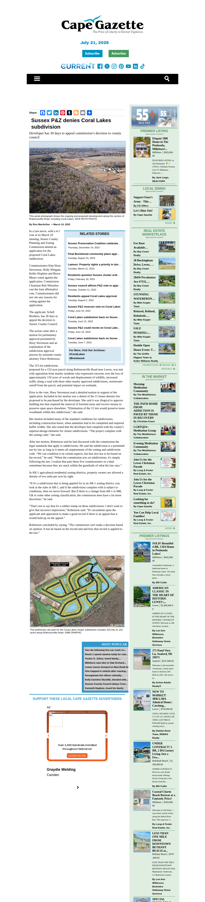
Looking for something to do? (144, 500)
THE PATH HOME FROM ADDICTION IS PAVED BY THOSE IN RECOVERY (145, 410)
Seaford (156, 661)
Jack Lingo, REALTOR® (160, 179)
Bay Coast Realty (141, 253)
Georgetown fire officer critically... (104, 675)
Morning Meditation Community (140, 387)
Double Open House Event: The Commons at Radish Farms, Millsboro (144, 348)
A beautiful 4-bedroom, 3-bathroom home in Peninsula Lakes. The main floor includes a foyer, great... (163, 571)
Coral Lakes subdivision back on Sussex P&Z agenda (101, 317)
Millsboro (157, 152)
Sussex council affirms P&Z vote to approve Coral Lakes (103, 285)
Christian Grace (146, 421)
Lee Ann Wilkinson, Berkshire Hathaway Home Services (161, 637)
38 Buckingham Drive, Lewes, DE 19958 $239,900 (144, 263)
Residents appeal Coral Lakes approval (92, 296)
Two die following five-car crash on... (105, 650)
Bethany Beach (159, 854)
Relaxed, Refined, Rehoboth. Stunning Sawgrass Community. (144, 314)
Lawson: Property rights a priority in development (99, 264)
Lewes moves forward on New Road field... (109, 667)
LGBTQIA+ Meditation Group (144, 428)
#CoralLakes (77, 354)
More (168, 223)
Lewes (155, 605)
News (167, 365)
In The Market (154, 376)
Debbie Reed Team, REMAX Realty (161, 734)
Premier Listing (154, 131)
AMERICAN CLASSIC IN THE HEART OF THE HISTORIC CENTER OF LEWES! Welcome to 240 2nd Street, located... (163, 619)
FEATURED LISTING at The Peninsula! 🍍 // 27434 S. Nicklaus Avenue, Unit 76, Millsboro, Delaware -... (163, 166)
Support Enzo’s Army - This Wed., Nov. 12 (143, 200)
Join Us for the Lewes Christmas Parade (144, 463)
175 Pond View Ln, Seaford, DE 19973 (162, 654)
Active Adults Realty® (161, 684)
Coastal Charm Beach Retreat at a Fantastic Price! (163, 795)
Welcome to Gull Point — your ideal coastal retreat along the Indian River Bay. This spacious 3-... (163, 815)
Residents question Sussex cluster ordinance (96, 275)
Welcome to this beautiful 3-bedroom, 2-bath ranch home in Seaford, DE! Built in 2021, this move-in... (163, 671)
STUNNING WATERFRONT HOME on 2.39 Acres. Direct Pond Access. (143, 297)
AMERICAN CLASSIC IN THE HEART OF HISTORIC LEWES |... (163, 595)
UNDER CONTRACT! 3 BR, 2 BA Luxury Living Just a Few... (163, 750)
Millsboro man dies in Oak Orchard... (105, 662)
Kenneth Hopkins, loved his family (104, 688)
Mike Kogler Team (142, 304)
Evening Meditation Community (145, 445)
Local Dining (154, 188)
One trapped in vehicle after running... (106, 671)
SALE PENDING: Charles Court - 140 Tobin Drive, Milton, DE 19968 (144, 331)
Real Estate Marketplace (154, 232)
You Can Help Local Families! (146, 514)
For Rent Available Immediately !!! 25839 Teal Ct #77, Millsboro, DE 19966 (143, 246)
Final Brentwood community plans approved (95, 253)
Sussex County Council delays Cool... (106, 683)
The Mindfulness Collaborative (144, 396)
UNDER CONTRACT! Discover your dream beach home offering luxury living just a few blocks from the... (162, 775)
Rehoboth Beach (160, 761)
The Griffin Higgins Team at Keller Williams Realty (145, 357)
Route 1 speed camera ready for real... (106, 654)
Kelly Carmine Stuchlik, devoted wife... (106, 679)
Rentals (166, 368)
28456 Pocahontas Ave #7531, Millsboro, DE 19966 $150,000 (144, 280)
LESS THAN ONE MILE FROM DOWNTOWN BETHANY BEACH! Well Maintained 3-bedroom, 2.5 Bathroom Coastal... (163, 868)
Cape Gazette (144, 214)
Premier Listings (154, 536)
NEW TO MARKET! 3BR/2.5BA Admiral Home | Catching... (162, 698)
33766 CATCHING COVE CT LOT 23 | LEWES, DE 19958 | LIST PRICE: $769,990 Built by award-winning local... (163, 720)
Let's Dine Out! (143, 210)
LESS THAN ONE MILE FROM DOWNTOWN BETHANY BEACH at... (161, 842)
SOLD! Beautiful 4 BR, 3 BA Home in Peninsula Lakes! (163, 548)
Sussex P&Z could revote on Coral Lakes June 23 (99, 327)
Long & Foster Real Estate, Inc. (143, 472)
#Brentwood (76, 358)
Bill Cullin (161, 582)
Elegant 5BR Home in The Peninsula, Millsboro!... (160, 143)
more (168, 528)
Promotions (150, 365)
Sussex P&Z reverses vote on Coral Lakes (94, 306)
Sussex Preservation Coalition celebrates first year (99, 243)
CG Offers (142, 205)
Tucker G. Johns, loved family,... (103, 658)
